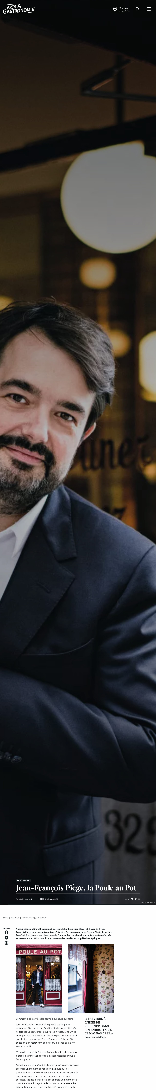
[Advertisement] (136, 963)
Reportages (24, 880)
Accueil (5, 918)
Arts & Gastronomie (26, 899)
